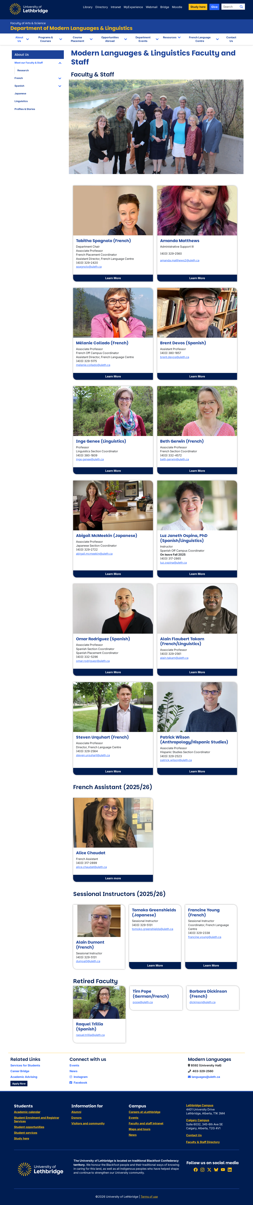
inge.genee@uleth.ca (90, 459)
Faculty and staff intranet (146, 1123)
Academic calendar (27, 1112)
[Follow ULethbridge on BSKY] (216, 1170)
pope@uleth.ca (143, 1002)
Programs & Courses (45, 39)
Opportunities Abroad (110, 39)
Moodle (177, 7)
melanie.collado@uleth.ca (93, 365)
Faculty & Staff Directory (203, 1142)
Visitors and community (88, 1123)
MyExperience (133, 7)
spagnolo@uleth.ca (89, 266)
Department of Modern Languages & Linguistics (71, 28)
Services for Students (25, 1065)
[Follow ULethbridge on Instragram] (202, 1170)
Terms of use (149, 1196)
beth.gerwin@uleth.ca (174, 459)
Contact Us (231, 39)
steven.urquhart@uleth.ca (93, 755)
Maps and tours (139, 1129)
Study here (21, 1138)
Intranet (116, 7)
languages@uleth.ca (204, 1077)
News (73, 1071)
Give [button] (214, 7)
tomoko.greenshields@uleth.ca (152, 929)
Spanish (19, 85)
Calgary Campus (197, 1120)
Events (74, 1065)
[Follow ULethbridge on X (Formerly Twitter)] (209, 1170)
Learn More (113, 278)
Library (88, 7)
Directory (101, 7)
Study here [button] (197, 7)
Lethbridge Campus (199, 1105)
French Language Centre (200, 39)
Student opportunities (29, 1127)
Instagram (79, 1077)
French (19, 78)
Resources (169, 37)
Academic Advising (23, 1077)
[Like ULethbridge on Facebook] (195, 1170)
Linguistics (21, 101)
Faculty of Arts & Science (28, 23)
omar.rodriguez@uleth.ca (93, 661)
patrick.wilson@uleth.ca (176, 760)
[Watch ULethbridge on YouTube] (223, 1170)
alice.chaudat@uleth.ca (91, 867)
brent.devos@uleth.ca (174, 357)
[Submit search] (241, 7)
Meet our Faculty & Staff (29, 62)
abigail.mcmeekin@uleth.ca (94, 553)
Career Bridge (19, 1071)
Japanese (20, 93)
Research (23, 70)
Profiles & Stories (25, 109)
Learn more (113, 878)
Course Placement (77, 39)
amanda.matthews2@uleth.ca (179, 260)
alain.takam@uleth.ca (174, 658)
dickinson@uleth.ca (203, 1002)
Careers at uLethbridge (144, 1112)
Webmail (151, 7)
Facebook (78, 1082)
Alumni (76, 1112)
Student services (25, 1132)
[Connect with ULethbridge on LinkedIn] (230, 1170)
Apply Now (19, 1083)
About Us (19, 39)
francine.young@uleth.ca (204, 937)
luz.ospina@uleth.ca (173, 562)
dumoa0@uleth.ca (88, 961)
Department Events (143, 39)
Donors (76, 1117)
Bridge (164, 7)
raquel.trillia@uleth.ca (90, 1035)
